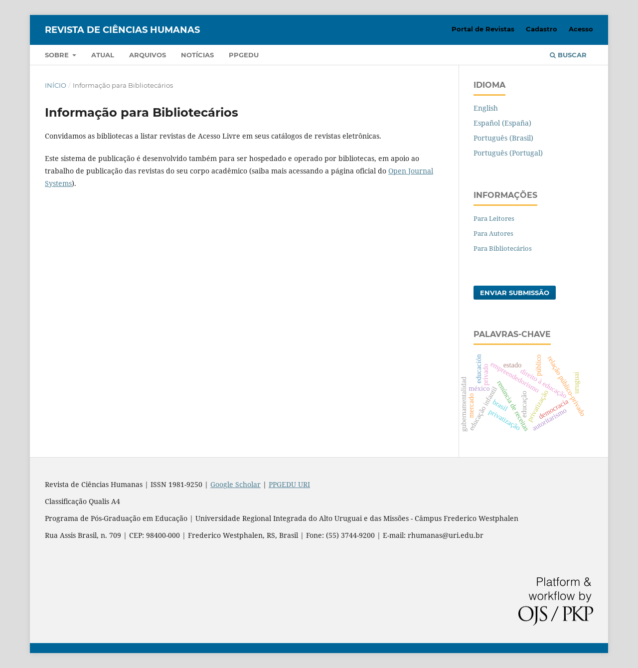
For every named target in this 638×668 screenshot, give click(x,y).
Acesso (581, 29)
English (486, 108)
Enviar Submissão (514, 293)
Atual (102, 55)
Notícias (197, 55)
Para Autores (493, 233)
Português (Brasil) (503, 138)
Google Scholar (235, 484)
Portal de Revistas (483, 29)
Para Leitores (494, 218)
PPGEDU (244, 55)
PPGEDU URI (289, 484)
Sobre (58, 55)
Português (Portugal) (508, 153)
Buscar (568, 55)
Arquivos (147, 55)
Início (55, 85)
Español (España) (502, 123)
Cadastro (541, 29)
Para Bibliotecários (503, 248)
